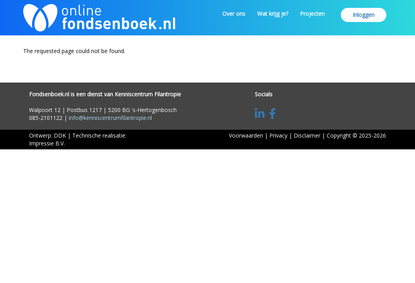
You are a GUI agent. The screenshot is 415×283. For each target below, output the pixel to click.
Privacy (278, 135)
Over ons (233, 13)
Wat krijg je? (272, 13)
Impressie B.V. (47, 143)
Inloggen (364, 14)
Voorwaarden (246, 135)
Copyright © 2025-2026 (356, 135)
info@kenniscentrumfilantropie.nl (110, 117)
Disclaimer (307, 135)
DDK (60, 135)
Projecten (312, 13)
